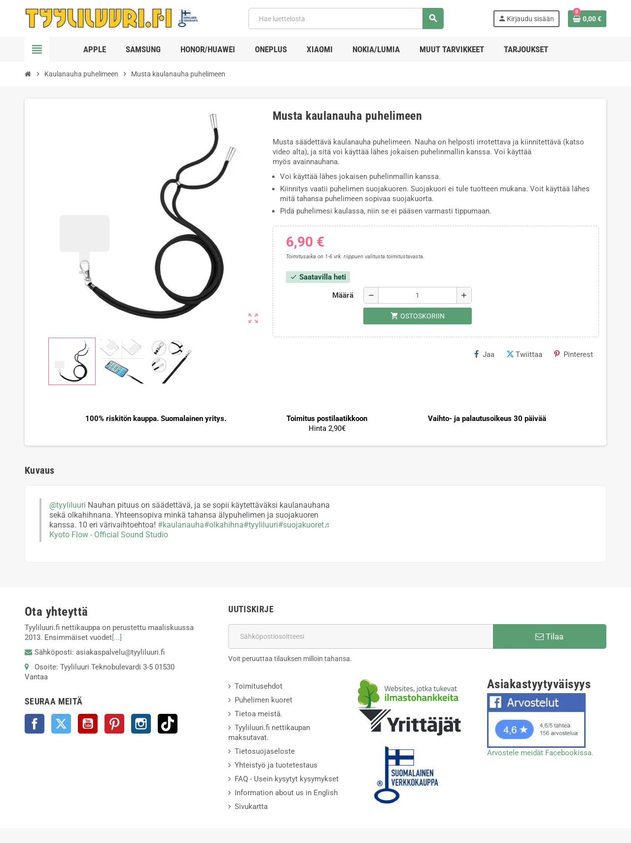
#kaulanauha (181, 524)
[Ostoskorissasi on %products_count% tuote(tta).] (587, 18)
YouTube (88, 724)
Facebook (34, 724)
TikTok (167, 724)
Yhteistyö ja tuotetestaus (276, 765)
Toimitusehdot (258, 686)
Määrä (342, 295)
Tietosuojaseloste (265, 751)
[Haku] (345, 18)
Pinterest (573, 354)
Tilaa (549, 636)
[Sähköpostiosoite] (360, 636)
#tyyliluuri (261, 524)
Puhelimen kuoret (263, 700)
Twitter (61, 724)
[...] (117, 637)
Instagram (141, 724)
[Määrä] (417, 295)
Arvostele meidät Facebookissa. (540, 752)
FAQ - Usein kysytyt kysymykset (287, 778)
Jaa (484, 354)
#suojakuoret (301, 524)
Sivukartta (251, 806)
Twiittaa (524, 354)
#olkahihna (224, 524)
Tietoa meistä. (258, 713)
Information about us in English (286, 792)
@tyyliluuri (67, 505)
